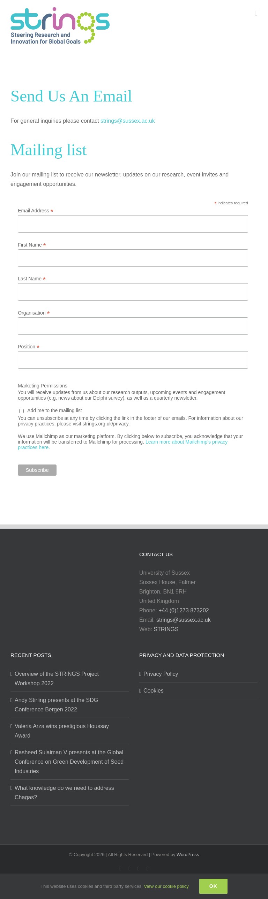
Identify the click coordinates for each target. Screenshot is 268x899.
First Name (32, 245)
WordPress (188, 854)
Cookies (153, 691)
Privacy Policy (160, 674)
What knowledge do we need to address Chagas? (64, 792)
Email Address (35, 210)
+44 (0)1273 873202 (183, 610)
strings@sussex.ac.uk (127, 121)
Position (28, 346)
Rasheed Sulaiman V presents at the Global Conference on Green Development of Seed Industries (69, 761)
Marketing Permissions (42, 385)
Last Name (32, 278)
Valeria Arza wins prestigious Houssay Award (62, 731)
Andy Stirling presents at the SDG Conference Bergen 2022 (56, 704)
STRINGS (166, 629)
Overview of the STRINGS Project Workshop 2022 (57, 678)
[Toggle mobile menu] (256, 13)
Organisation (34, 313)
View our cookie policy (166, 886)
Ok (213, 886)
